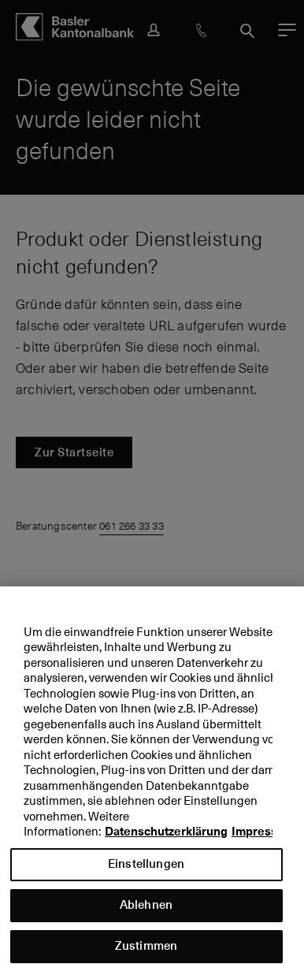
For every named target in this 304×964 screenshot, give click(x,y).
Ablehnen (146, 911)
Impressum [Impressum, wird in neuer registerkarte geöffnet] (263, 839)
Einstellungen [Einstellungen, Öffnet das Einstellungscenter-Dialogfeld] (146, 870)
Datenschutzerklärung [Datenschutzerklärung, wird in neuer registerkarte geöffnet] (166, 839)
